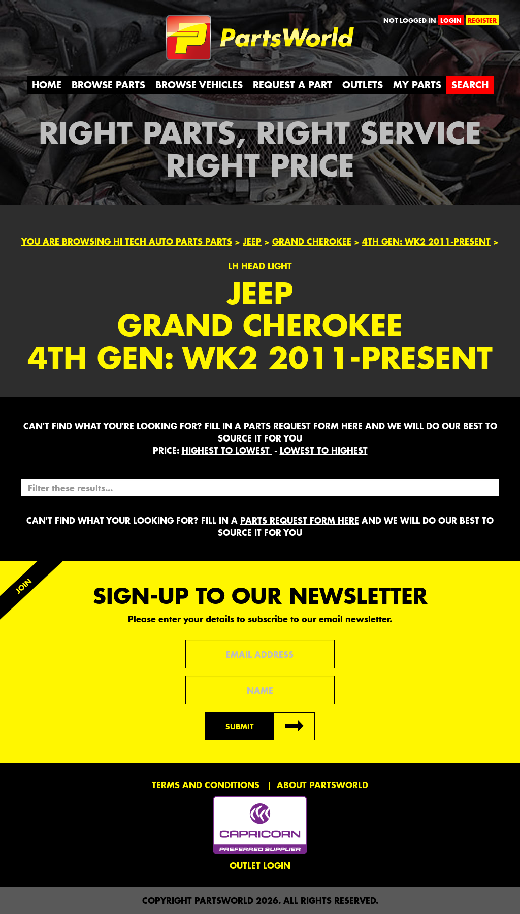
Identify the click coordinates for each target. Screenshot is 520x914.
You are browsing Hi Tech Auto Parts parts (126, 241)
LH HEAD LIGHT (260, 266)
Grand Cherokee (311, 241)
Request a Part (292, 84)
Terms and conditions (205, 784)
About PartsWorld (322, 784)
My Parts (417, 84)
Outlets (362, 84)
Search (470, 84)
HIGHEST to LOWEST (227, 450)
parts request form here (303, 425)
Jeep (252, 241)
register (482, 20)
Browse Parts (108, 84)
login (451, 20)
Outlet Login (260, 865)
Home (46, 84)
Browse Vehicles (199, 84)
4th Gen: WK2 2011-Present (426, 241)
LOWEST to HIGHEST (324, 450)
